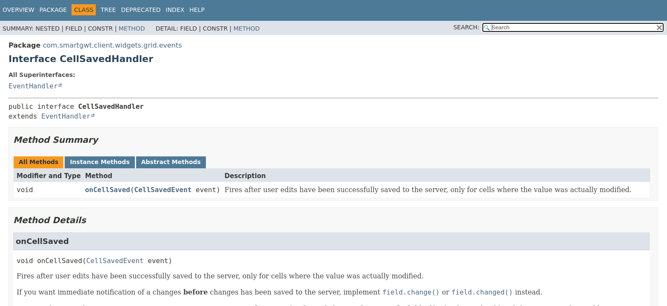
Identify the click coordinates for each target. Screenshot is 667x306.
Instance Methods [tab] (99, 162)
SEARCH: (466, 27)
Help (197, 9)
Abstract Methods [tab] (171, 162)
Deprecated (140, 9)
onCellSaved (107, 190)
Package (53, 9)
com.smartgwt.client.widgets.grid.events (112, 45)
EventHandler (33, 86)
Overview (18, 9)
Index (175, 9)
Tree (108, 9)
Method (132, 28)
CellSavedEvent (163, 190)
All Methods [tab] (38, 162)
